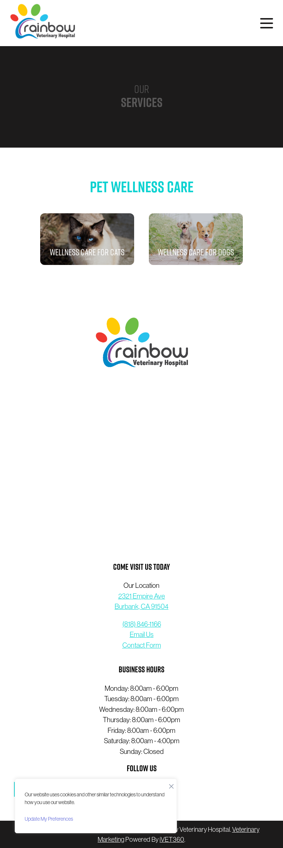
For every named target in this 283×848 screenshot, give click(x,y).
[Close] (171, 784)
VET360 (172, 839)
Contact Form (141, 645)
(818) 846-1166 (141, 624)
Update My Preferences (49, 819)
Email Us (142, 634)
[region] (96, 806)
